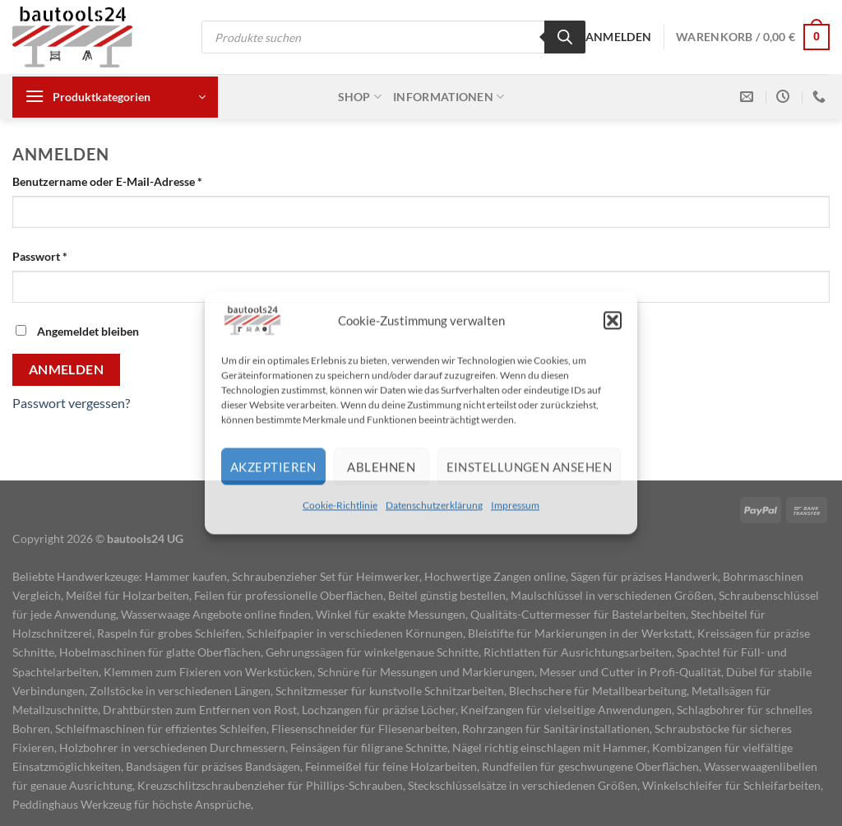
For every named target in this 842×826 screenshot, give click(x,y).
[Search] (564, 37)
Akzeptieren (273, 466)
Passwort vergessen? (71, 403)
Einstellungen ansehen (529, 466)
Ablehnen (381, 466)
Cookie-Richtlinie (340, 505)
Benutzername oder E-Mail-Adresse (138, 180)
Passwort (71, 255)
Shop (360, 96)
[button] (612, 320)
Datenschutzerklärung (434, 505)
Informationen (448, 96)
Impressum (515, 505)
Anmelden (66, 369)
